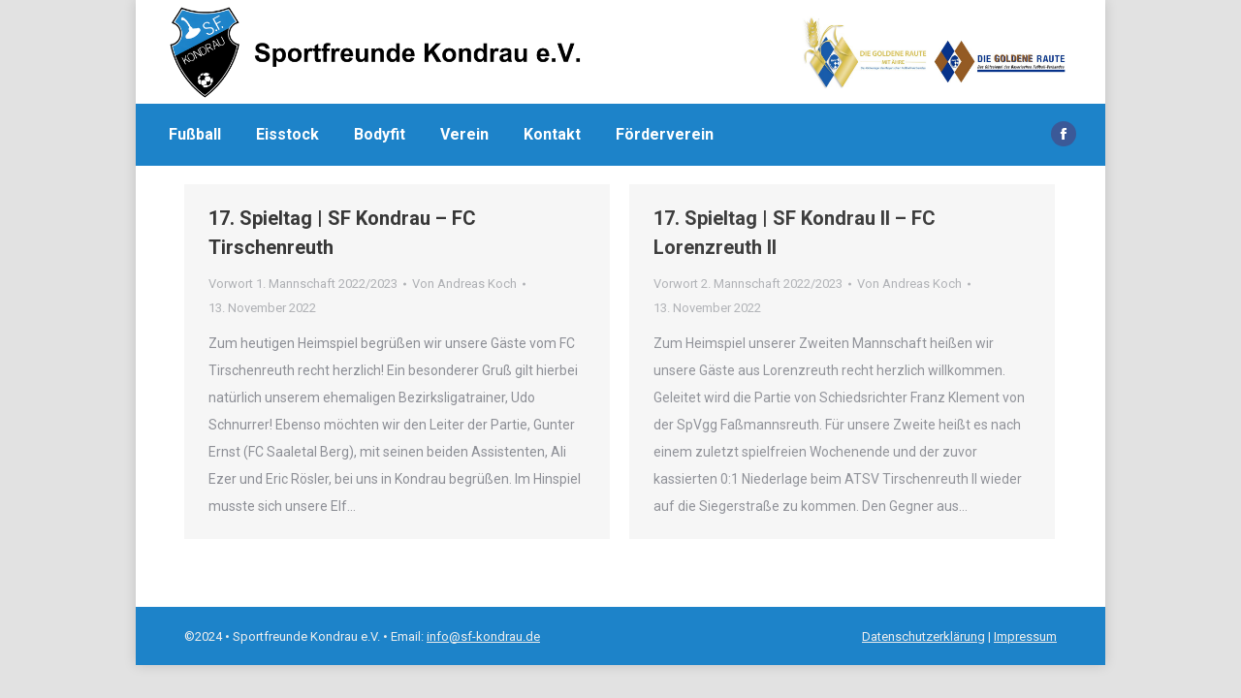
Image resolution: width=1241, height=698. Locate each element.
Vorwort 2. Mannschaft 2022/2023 (748, 283)
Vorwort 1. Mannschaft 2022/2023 (303, 283)
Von (464, 283)
